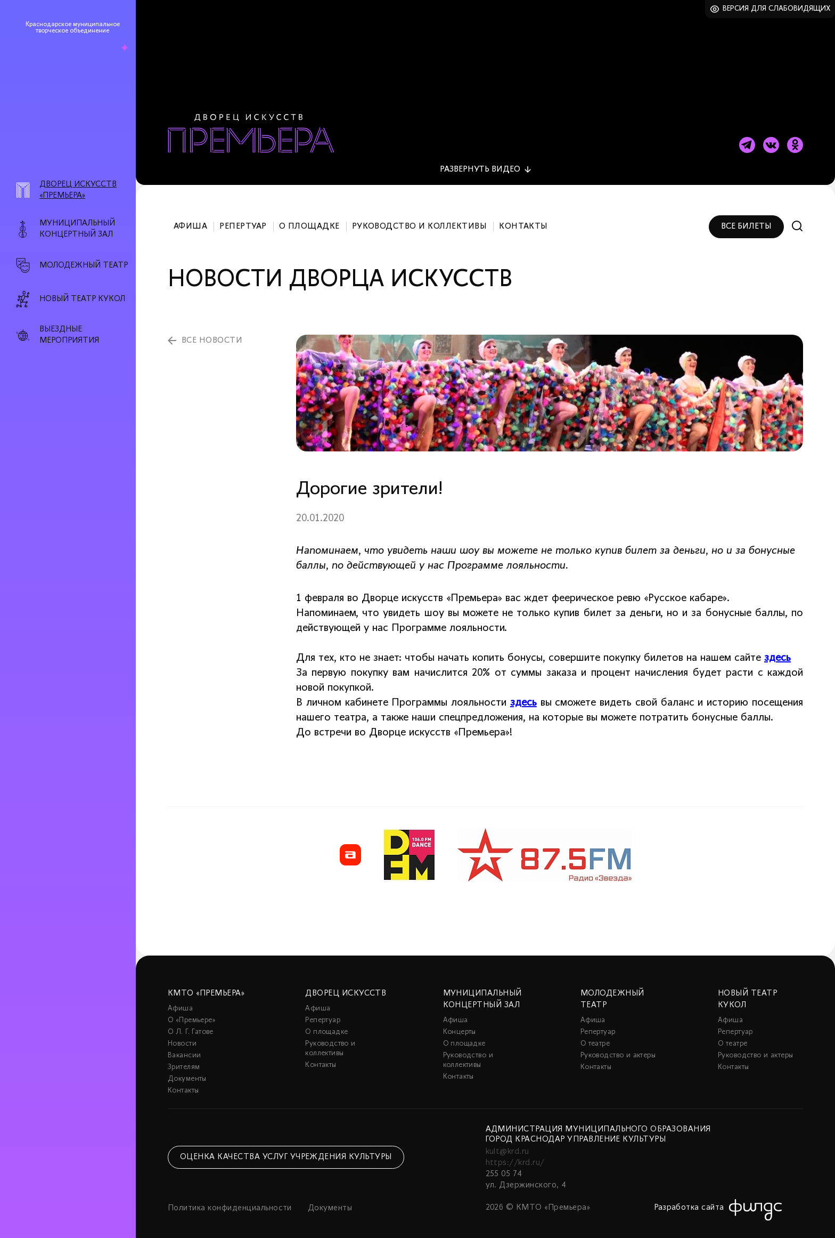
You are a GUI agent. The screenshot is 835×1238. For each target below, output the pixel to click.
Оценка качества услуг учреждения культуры (286, 1148)
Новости (182, 1035)
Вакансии (184, 1046)
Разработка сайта (689, 1198)
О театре (595, 1035)
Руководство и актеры (618, 1046)
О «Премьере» (192, 1011)
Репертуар (242, 217)
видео (480, 160)
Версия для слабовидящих (777, 9)
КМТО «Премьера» (206, 984)
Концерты (459, 1023)
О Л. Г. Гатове (191, 1023)
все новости (212, 331)
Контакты (523, 217)
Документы (187, 1070)
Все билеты (746, 217)
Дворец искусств (345, 984)
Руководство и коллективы (419, 217)
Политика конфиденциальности (230, 1199)
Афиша (190, 217)
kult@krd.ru (507, 1142)
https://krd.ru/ (515, 1154)
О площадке (309, 217)
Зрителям (184, 1058)
